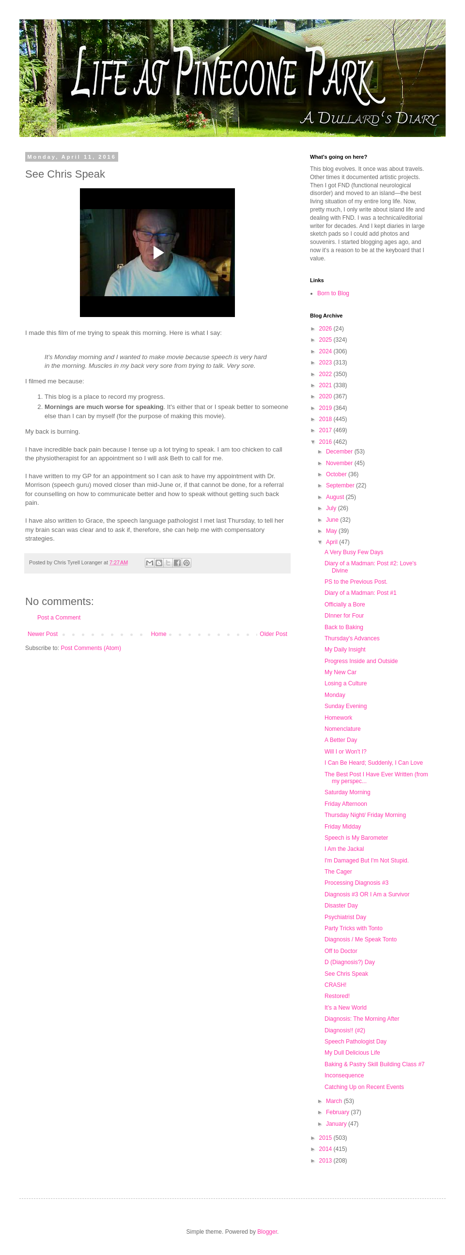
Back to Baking (344, 627)
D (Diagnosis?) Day (350, 962)
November (340, 463)
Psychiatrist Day (345, 917)
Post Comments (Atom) (91, 648)
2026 (326, 328)
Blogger (267, 1231)
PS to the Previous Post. (356, 581)
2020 (326, 396)
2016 (326, 441)
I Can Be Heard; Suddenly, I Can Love (374, 762)
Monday (335, 695)
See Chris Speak (346, 973)
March (335, 1101)
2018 (326, 419)
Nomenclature (343, 729)
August (336, 497)
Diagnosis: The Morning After (362, 1018)
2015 (326, 1137)
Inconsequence (344, 1075)
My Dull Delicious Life (352, 1052)
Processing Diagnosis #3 (356, 882)
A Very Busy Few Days (354, 552)
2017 (326, 430)
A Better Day (341, 740)
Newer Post (43, 634)
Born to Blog (333, 293)
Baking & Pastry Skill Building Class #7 (375, 1064)
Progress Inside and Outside (361, 661)
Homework (338, 717)
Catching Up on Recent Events (364, 1087)
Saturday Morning (348, 792)
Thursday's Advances (352, 638)
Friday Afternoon (346, 804)
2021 (326, 385)
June (333, 519)
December (340, 451)
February (338, 1112)
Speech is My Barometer (356, 837)
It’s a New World (346, 1007)
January (337, 1123)
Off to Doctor (341, 951)
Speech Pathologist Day (356, 1041)
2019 (326, 408)
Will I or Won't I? (346, 751)
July (332, 508)
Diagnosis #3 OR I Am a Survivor (367, 894)
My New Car (340, 672)
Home (159, 634)
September (341, 485)
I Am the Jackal (344, 849)
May (332, 531)
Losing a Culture (346, 683)
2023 (326, 362)
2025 (326, 339)
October (337, 474)
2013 (326, 1160)
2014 (326, 1149)
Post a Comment (58, 617)
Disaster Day (341, 905)
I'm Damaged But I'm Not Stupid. (367, 860)
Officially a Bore (345, 604)
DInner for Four (344, 615)
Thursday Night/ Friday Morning (365, 815)
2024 (326, 351)
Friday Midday (343, 826)
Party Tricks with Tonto (354, 928)
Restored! (337, 996)
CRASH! (335, 985)
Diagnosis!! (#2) (345, 1030)
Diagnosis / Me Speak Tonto (361, 939)
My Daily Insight (345, 649)
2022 (326, 374)
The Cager (338, 871)
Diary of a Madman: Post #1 (361, 593)
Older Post (273, 634)
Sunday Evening (346, 706)
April (332, 542)
